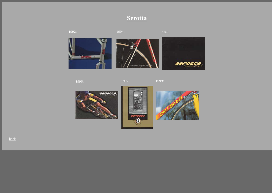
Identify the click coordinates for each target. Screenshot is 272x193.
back (12, 139)
